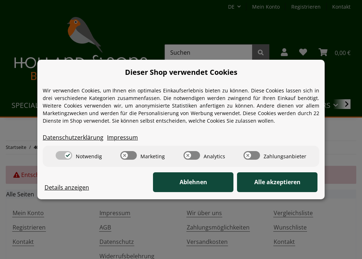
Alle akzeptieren (282, 182)
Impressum (122, 138)
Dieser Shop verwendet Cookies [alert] (181, 72)
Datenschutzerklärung (73, 138)
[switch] (64, 155)
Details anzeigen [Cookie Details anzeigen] (67, 188)
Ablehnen (206, 182)
